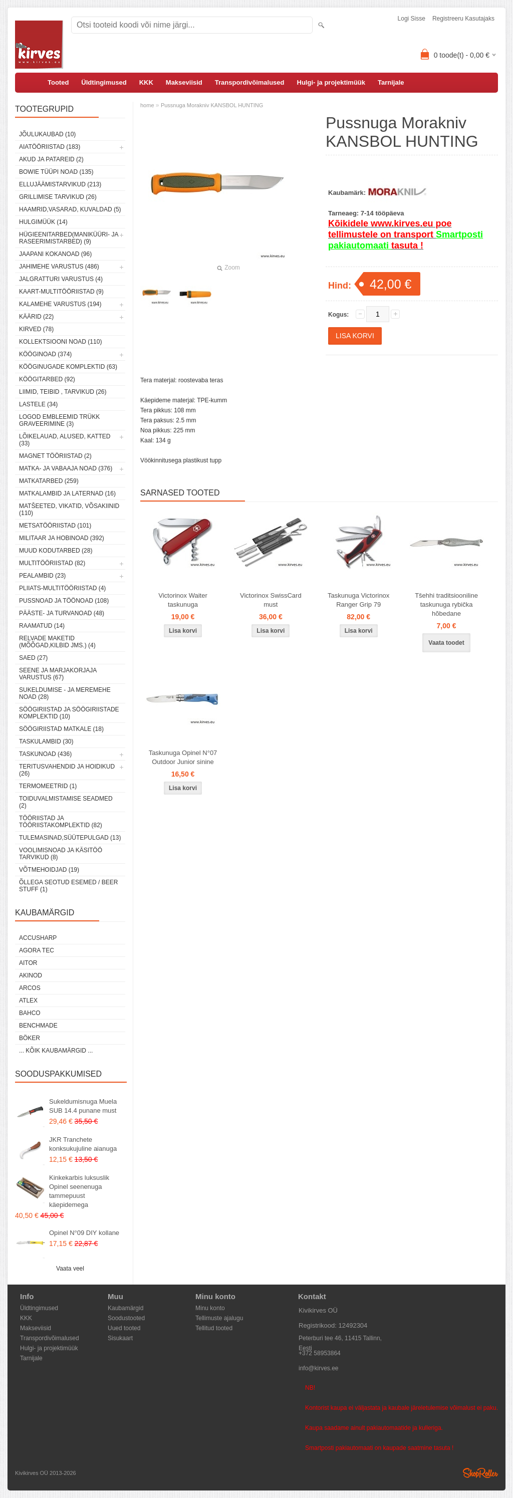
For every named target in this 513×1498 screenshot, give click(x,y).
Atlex (28, 1000)
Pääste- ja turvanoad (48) (61, 613)
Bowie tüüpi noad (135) (56, 171)
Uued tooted (124, 1328)
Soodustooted (126, 1318)
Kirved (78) (36, 329)
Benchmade (38, 1025)
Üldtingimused (103, 82)
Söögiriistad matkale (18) (61, 728)
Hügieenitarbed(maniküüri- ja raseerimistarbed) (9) (68, 238)
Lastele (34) (38, 404)
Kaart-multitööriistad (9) (61, 291)
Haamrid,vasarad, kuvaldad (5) (70, 209)
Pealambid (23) (42, 575)
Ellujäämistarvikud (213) (60, 184)
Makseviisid (184, 82)
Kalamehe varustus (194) (60, 304)
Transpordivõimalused (250, 82)
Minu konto (210, 1308)
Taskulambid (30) (46, 741)
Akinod (30, 975)
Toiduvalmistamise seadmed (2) (66, 802)
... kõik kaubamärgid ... (56, 1050)
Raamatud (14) (42, 625)
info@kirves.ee (319, 1368)
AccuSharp (38, 937)
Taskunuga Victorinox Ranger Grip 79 (358, 600)
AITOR (28, 962)
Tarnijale (391, 82)
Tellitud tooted (213, 1328)
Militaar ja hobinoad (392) (61, 538)
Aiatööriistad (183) (49, 146)
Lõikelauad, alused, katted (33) (65, 440)
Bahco (30, 1013)
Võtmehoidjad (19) (49, 869)
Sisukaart (120, 1338)
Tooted (58, 82)
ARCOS (30, 987)
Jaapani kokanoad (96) (55, 254)
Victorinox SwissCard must (271, 600)
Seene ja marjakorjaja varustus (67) (58, 674)
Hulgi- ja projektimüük (331, 82)
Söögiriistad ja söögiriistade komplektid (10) (69, 713)
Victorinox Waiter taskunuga (182, 600)
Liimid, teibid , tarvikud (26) (63, 391)
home (147, 105)
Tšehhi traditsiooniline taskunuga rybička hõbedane (446, 604)
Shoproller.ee (480, 1473)
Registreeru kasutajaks (463, 18)
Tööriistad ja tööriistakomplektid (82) (60, 822)
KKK (146, 82)
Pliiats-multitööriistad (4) (62, 588)
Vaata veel (70, 1268)
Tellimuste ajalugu (219, 1318)
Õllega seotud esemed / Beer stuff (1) (68, 886)
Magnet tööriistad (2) (55, 455)
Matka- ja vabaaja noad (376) (65, 468)
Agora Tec (36, 950)
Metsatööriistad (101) (55, 525)
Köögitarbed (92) (47, 379)
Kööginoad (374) (45, 354)
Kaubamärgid (125, 1308)
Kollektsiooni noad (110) (60, 341)
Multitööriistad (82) (52, 563)
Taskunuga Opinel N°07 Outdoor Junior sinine (183, 757)
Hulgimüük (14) (43, 221)
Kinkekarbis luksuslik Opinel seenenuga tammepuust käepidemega (79, 1191)
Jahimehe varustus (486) (59, 266)
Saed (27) (33, 657)
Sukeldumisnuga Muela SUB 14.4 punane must (83, 1106)
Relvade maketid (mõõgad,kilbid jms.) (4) (57, 642)
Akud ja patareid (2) (51, 159)
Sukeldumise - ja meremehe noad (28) (65, 693)
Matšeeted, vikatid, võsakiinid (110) (69, 510)
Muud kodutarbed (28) (55, 550)
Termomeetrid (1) (48, 786)
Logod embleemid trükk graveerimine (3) (59, 420)
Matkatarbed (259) (49, 480)
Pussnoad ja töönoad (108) (64, 600)
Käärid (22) (36, 316)
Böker (29, 1038)
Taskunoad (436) (45, 754)
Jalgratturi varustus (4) (61, 279)
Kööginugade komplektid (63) (68, 366)
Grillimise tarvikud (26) (58, 196)
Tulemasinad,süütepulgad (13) (70, 837)
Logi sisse (411, 18)
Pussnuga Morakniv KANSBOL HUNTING (212, 105)
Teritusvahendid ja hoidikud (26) (67, 770)
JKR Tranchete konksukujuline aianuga (83, 1144)
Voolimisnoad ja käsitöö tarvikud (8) (60, 854)
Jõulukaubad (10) (47, 134)
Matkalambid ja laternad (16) (67, 493)
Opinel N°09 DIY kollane (84, 1232)
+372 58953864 (320, 1353)
